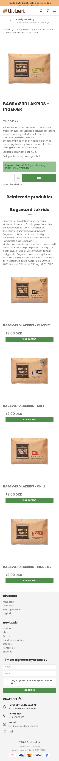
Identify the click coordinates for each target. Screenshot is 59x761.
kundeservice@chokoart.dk (23, 726)
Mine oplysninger (12, 609)
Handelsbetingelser (13, 640)
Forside (7, 628)
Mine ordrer (9, 601)
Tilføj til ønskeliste (12, 184)
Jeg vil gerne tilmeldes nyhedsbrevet (31, 681)
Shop (5, 632)
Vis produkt (29, 339)
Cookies (7, 644)
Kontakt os (9, 647)
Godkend (29, 690)
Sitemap (7, 651)
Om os (6, 636)
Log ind (7, 613)
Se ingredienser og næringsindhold (22, 156)
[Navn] (29, 666)
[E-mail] (29, 673)
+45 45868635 (16, 717)
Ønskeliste (8, 605)
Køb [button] (39, 178)
